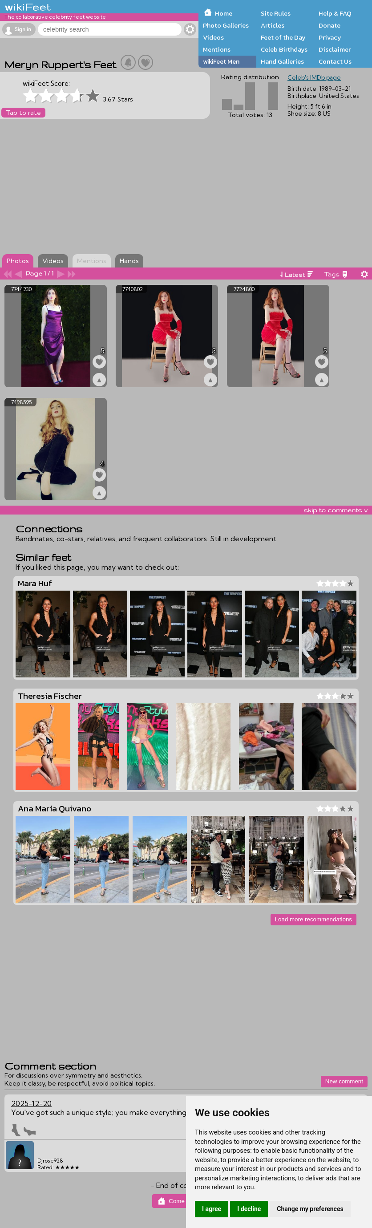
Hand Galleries (282, 61)
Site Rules (276, 13)
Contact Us (335, 61)
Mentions (216, 49)
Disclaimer (335, 49)
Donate (329, 25)
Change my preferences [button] (310, 1208)
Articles (272, 25)
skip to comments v (335, 510)
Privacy (330, 37)
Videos (213, 37)
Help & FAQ (335, 13)
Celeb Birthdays (284, 49)
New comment (344, 1081)
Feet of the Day (283, 37)
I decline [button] (249, 1208)
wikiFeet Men (221, 61)
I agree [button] (211, 1208)
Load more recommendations (313, 919)
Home (223, 13)
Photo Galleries (226, 25)
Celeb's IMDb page (314, 77)
